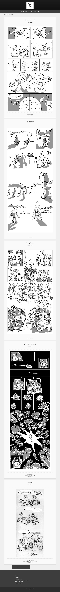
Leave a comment (30, 115)
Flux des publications (18, 579)
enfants (28, 561)
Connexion (17, 577)
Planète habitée (30, 20)
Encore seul (30, 122)
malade (30, 561)
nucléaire (33, 561)
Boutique (30, 11)
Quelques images (24, 11)
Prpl (32, 589)
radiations (35, 561)
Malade (30, 483)
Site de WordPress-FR (18, 583)
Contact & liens (36, 11)
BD (29, 560)
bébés (26, 561)
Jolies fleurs (30, 243)
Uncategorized (32, 560)
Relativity (28, 589)
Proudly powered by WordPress (30, 588)
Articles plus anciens (18, 567)
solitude (34, 475)
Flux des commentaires (19, 581)
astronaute (31, 114)
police (31, 475)
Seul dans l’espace (30, 344)
